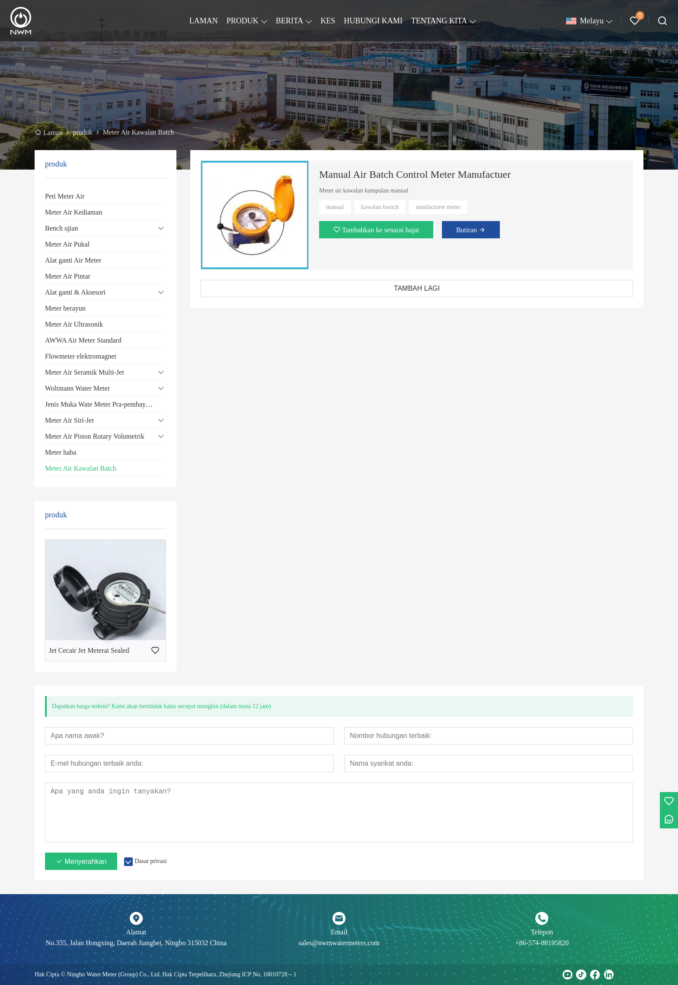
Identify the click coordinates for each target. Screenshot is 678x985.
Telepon (542, 932)
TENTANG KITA (439, 20)
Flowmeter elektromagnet (80, 356)
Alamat (136, 932)
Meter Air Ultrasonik (74, 324)
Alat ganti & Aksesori (75, 292)
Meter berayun (65, 308)
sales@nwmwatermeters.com (339, 942)
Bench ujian (61, 228)
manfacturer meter (438, 207)
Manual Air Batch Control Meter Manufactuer (415, 174)
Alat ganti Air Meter (73, 260)
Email (339, 932)
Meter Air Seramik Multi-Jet (84, 372)
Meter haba (60, 452)
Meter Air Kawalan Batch (80, 468)
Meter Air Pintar (67, 276)
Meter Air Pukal (67, 244)
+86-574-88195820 (542, 942)
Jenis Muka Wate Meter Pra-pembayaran (101, 404)
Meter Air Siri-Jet (69, 420)
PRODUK (243, 20)
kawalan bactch (380, 207)
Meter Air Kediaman (73, 212)
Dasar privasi (150, 861)
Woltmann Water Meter (77, 388)
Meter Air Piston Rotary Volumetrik (94, 436)
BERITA (290, 20)
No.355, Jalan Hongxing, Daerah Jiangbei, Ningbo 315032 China (136, 942)
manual (335, 207)
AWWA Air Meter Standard (83, 340)
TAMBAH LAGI (417, 288)
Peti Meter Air (65, 196)
